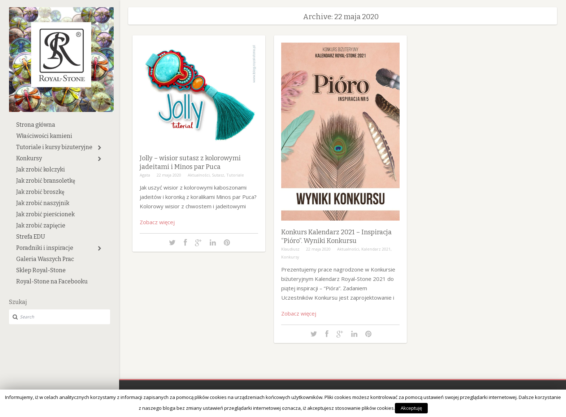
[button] (99, 147)
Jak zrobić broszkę (40, 191)
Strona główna (35, 124)
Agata (145, 175)
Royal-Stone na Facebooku (52, 281)
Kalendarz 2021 (376, 249)
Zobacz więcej (157, 222)
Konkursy (29, 158)
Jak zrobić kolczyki (40, 169)
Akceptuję (411, 408)
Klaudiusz (290, 249)
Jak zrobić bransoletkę (45, 180)
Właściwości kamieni (44, 136)
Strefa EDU (30, 236)
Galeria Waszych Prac (45, 259)
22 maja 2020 (169, 175)
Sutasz (218, 175)
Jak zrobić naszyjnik (42, 203)
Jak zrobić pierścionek (45, 214)
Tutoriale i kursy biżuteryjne (54, 147)
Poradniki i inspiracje (44, 247)
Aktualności (199, 175)
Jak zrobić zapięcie (40, 225)
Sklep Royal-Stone (41, 270)
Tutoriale (235, 175)
